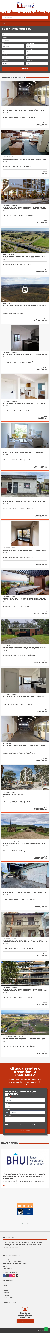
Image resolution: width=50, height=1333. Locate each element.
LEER (4, 1185)
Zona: (3, 43)
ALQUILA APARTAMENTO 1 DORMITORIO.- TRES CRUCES (25, 355)
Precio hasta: (29, 60)
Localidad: (4, 37)
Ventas (6, 1288)
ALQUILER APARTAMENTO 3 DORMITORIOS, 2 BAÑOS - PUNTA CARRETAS (25, 941)
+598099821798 (7, 1268)
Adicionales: (8, 1115)
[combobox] (25, 35)
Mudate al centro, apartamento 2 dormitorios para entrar (25, 452)
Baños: (27, 54)
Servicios (6, 1292)
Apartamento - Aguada (13, 795)
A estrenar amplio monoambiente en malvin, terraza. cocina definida (25, 599)
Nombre (8, 1097)
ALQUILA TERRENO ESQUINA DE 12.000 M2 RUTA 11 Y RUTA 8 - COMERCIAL (25, 257)
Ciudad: (3, 32)
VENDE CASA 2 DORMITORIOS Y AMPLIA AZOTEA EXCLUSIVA (25, 501)
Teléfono (8, 1109)
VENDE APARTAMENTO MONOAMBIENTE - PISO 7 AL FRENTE (25, 550)
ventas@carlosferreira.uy (10, 1272)
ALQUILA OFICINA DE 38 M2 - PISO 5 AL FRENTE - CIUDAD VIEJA (25, 159)
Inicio (5, 1285)
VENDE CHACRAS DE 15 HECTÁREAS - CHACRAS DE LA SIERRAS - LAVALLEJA (25, 843)
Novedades (7, 1295)
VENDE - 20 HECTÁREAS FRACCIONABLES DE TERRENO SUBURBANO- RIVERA (25, 306)
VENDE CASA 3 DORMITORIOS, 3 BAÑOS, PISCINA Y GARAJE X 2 (25, 648)
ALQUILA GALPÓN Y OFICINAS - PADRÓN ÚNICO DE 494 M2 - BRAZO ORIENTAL (25, 110)
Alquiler (6, 1290)
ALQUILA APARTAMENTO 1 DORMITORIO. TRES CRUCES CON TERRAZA (25, 208)
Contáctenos (7, 1300)
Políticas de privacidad (10, 1302)
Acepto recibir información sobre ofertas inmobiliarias (21, 1125)
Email (7, 1103)
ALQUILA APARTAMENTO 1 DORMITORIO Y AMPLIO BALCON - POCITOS (25, 990)
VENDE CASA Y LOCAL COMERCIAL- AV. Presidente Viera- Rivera (25, 892)
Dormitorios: (5, 54)
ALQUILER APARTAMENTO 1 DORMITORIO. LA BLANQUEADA (25, 404)
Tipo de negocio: (30, 49)
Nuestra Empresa (8, 1297)
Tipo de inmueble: (30, 43)
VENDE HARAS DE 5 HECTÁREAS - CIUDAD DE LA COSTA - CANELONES (25, 1039)
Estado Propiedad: (6, 49)
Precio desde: (5, 60)
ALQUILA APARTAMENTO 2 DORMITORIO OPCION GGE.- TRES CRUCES (25, 697)
